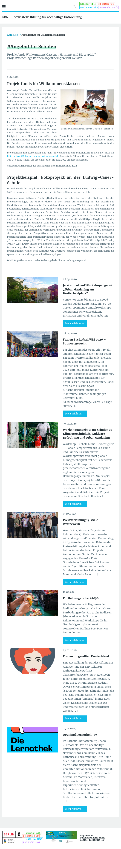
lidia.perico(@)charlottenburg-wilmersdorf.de (33, 156)
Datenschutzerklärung (92, 838)
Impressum (86, 835)
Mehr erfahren (73, 323)
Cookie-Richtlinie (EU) (92, 840)
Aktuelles (12, 34)
